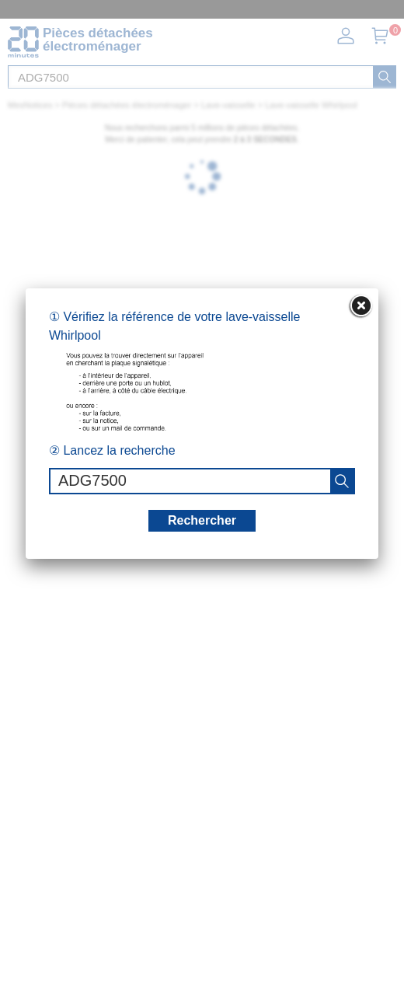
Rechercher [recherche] (202, 520)
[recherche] (342, 481)
